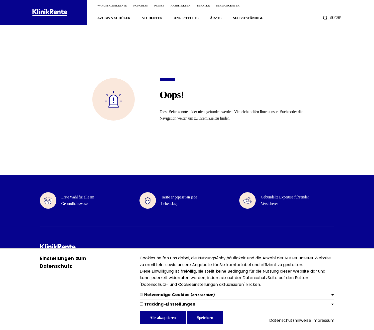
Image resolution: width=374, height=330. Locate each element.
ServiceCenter (228, 5)
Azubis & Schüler (113, 18)
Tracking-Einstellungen (169, 304)
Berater (203, 5)
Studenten (152, 18)
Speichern (205, 318)
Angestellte (186, 18)
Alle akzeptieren (163, 318)
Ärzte (216, 18)
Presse (159, 5)
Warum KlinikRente (112, 5)
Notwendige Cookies (179, 295)
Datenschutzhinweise (290, 320)
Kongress (140, 5)
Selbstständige (248, 18)
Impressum (323, 320)
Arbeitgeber (180, 5)
